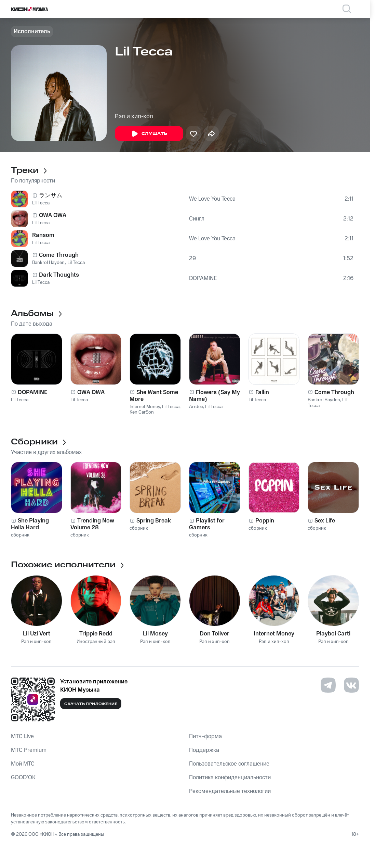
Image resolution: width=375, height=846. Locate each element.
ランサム (50, 195)
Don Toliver (214, 633)
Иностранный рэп (96, 642)
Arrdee (196, 406)
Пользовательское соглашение (229, 764)
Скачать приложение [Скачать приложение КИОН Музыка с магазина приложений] (90, 704)
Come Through (59, 255)
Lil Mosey (155, 633)
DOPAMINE (203, 278)
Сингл (196, 219)
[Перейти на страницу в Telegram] (328, 685)
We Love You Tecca (212, 199)
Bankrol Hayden (48, 262)
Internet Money (145, 406)
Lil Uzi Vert (36, 633)
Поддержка (204, 750)
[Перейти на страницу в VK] (351, 685)
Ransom (43, 235)
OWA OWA (52, 215)
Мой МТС (23, 764)
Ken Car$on (142, 412)
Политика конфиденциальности (230, 777)
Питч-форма (205, 736)
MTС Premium (28, 750)
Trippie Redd (95, 633)
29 (192, 258)
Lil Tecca (41, 203)
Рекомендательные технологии (230, 791)
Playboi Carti (333, 633)
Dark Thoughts (59, 275)
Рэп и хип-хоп (134, 116)
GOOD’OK (23, 777)
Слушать (149, 134)
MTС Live (22, 736)
